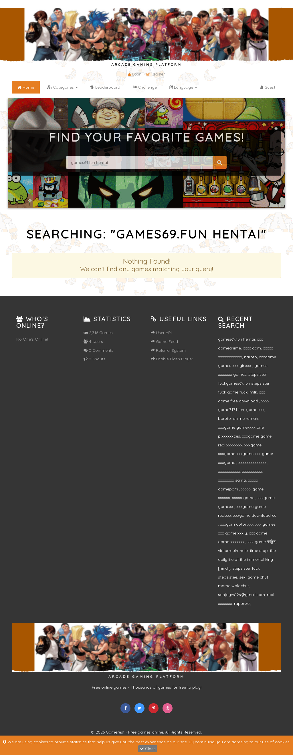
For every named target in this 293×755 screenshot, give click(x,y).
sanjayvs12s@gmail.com (241, 594)
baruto (224, 418)
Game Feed (164, 341)
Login (135, 74)
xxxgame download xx (254, 515)
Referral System (168, 350)
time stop (259, 550)
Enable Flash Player (172, 358)
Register (155, 74)
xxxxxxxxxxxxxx (253, 462)
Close (148, 748)
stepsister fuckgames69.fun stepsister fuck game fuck (244, 383)
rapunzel (242, 603)
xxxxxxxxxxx (229, 471)
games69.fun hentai (236, 339)
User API (161, 332)
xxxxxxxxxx (252, 471)
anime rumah (245, 418)
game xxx (255, 409)
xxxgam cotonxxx (236, 524)
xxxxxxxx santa (232, 480)
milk (253, 392)
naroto (250, 356)
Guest (267, 87)
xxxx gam (252, 348)
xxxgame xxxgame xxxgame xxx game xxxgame (245, 453)
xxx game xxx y (232, 533)
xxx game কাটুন (262, 541)
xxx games (265, 524)
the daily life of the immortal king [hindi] (247, 559)
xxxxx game (244, 497)
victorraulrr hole (233, 550)
